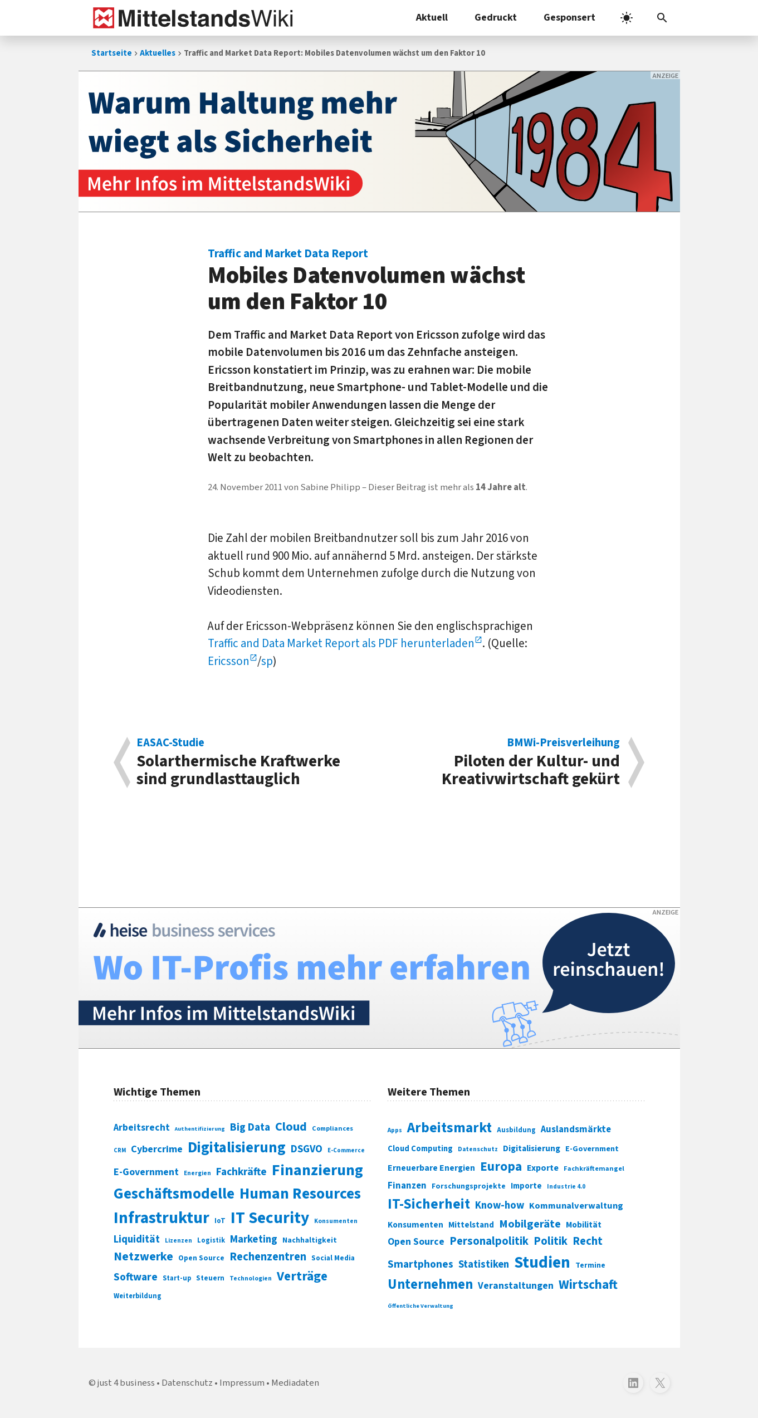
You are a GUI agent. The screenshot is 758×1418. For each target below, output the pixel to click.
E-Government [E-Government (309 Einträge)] (592, 1149)
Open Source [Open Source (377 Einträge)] (416, 1242)
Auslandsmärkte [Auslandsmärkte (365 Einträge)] (576, 1129)
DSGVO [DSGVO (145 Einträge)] (306, 1149)
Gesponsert (569, 18)
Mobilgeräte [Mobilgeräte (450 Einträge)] (530, 1224)
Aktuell (432, 18)
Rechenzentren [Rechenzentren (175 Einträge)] (267, 1257)
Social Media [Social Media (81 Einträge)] (333, 1258)
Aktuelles (157, 53)
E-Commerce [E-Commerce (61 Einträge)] (346, 1150)
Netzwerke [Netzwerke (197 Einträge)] (143, 1256)
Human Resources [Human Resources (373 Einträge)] (300, 1194)
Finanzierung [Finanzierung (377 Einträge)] (317, 1170)
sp (267, 661)
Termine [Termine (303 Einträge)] (590, 1265)
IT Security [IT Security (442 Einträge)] (270, 1218)
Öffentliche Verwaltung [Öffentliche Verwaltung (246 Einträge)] (420, 1306)
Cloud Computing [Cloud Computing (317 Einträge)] (420, 1149)
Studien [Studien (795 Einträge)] (542, 1262)
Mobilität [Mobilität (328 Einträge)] (583, 1225)
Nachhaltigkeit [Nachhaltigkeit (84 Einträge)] (309, 1240)
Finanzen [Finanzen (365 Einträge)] (407, 1185)
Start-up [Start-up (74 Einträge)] (177, 1278)
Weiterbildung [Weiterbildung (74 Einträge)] (138, 1296)
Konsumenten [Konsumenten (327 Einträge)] (415, 1225)
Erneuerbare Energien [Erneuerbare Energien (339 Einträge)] (431, 1168)
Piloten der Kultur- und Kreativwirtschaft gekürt (505, 762)
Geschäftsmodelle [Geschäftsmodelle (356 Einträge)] (174, 1194)
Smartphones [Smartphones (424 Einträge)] (420, 1264)
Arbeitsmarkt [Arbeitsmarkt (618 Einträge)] (449, 1128)
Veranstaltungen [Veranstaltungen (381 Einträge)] (516, 1286)
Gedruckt (496, 18)
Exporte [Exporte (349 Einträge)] (543, 1168)
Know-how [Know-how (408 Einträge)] (499, 1205)
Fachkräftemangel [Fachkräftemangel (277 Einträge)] (594, 1168)
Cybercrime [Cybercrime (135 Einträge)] (157, 1149)
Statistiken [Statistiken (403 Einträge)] (483, 1264)
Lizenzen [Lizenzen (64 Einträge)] (178, 1240)
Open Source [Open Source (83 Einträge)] (201, 1258)
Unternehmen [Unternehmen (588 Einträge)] (430, 1284)
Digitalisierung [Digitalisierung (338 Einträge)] (237, 1147)
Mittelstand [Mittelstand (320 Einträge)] (471, 1225)
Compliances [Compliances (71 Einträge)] (332, 1128)
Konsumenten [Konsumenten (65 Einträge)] (336, 1221)
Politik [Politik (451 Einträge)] (551, 1241)
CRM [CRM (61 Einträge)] (120, 1150)
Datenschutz (187, 1383)
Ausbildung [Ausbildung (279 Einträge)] (516, 1130)
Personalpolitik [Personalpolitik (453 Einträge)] (489, 1241)
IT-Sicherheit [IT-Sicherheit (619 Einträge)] (429, 1204)
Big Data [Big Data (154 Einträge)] (250, 1127)
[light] (626, 18)
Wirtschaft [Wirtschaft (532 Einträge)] (588, 1284)
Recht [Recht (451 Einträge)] (588, 1241)
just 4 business (126, 1383)
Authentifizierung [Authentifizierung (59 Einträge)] (200, 1128)
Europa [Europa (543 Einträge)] (501, 1166)
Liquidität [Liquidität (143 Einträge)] (137, 1239)
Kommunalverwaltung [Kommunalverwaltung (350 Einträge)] (576, 1205)
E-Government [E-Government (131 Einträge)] (146, 1172)
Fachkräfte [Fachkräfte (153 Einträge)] (241, 1172)
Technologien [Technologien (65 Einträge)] (250, 1278)
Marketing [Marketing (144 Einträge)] (253, 1239)
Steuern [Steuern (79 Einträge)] (210, 1278)
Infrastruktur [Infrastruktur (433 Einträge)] (161, 1218)
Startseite (111, 53)
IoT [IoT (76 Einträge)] (220, 1221)
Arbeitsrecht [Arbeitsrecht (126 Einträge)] (142, 1128)
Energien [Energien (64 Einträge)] (197, 1173)
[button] (662, 18)
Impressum (242, 1383)
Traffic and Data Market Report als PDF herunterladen (341, 643)
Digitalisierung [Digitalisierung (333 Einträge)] (531, 1148)
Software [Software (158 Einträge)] (136, 1277)
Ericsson (229, 661)
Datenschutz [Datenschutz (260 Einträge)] (478, 1149)
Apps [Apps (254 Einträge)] (395, 1130)
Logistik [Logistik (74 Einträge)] (211, 1240)
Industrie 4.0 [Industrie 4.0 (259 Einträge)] (566, 1186)
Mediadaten (295, 1383)
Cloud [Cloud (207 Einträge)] (291, 1127)
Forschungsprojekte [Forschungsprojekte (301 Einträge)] (469, 1186)
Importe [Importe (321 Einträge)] (526, 1186)
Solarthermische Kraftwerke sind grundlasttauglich (252, 762)
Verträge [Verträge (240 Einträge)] (302, 1276)
